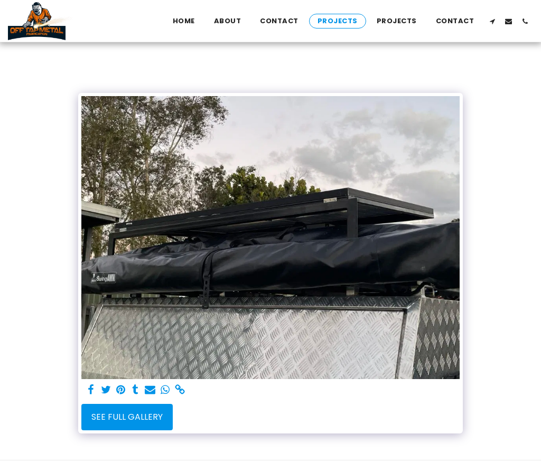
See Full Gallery (127, 417)
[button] (492, 21)
